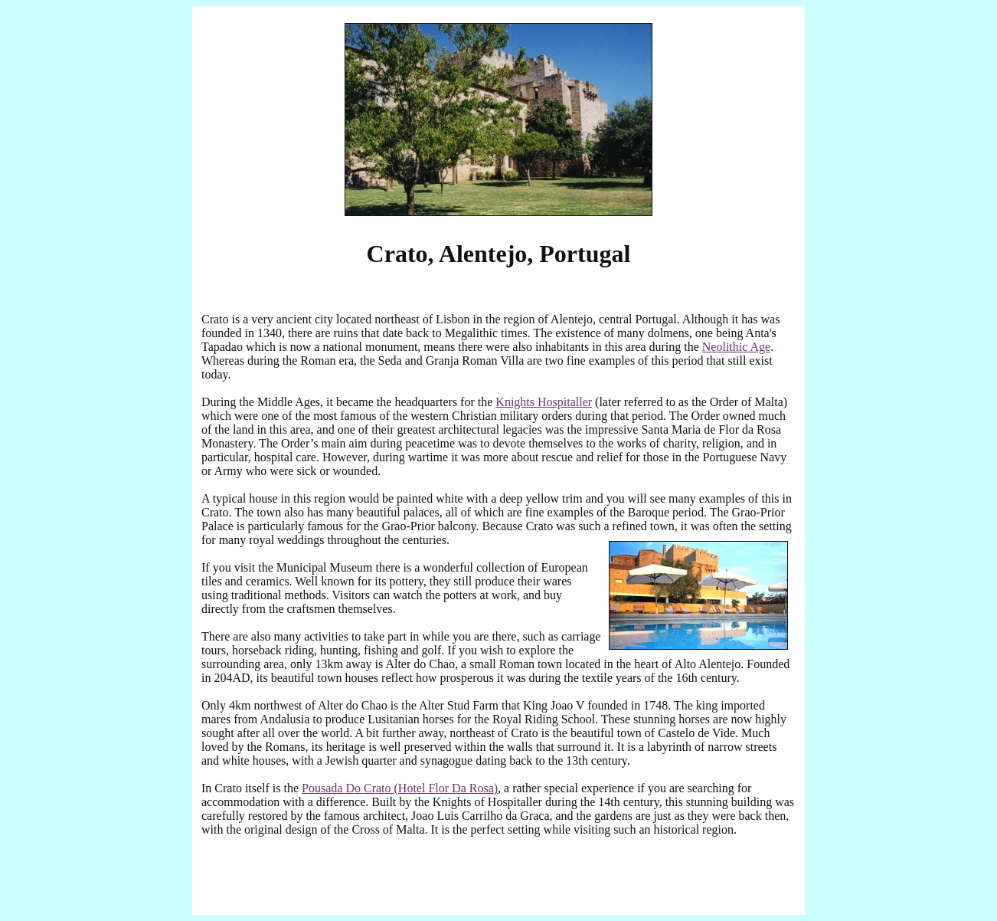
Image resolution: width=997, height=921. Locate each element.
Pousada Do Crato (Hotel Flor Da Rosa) (400, 788)
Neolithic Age (736, 346)
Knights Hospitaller (543, 401)
